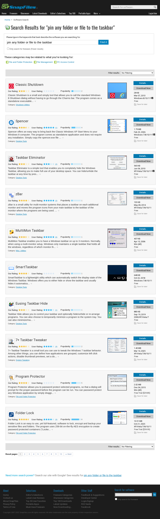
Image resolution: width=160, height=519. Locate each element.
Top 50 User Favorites (36, 501)
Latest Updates (60, 504)
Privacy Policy (9, 504)
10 (61, 454)
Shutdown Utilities (23, 105)
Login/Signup (87, 501)
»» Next (68, 454)
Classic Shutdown (29, 85)
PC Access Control (65, 62)
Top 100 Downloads (62, 501)
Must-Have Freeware (35, 507)
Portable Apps (32, 504)
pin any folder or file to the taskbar (103, 475)
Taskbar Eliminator (30, 158)
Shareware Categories (63, 498)
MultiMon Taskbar (30, 230)
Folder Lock (25, 413)
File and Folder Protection (20, 62)
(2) (56, 164)
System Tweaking (22, 360)
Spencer (22, 121)
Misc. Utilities (21, 251)
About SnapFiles (10, 501)
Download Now (143, 88)
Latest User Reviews (35, 498)
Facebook (86, 507)
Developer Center (89, 498)
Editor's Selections (34, 495)
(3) (56, 347)
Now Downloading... (62, 507)
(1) (56, 128)
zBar (19, 194)
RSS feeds (86, 504)
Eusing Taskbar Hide (32, 303)
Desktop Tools (21, 141)
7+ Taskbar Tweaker (31, 340)
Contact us (8, 498)
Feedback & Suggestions (92, 495)
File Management (45, 62)
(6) (56, 237)
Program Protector (30, 376)
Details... (143, 83)
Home (7, 20)
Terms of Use (9, 507)
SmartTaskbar (27, 267)
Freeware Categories (62, 495)
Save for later (142, 104)
